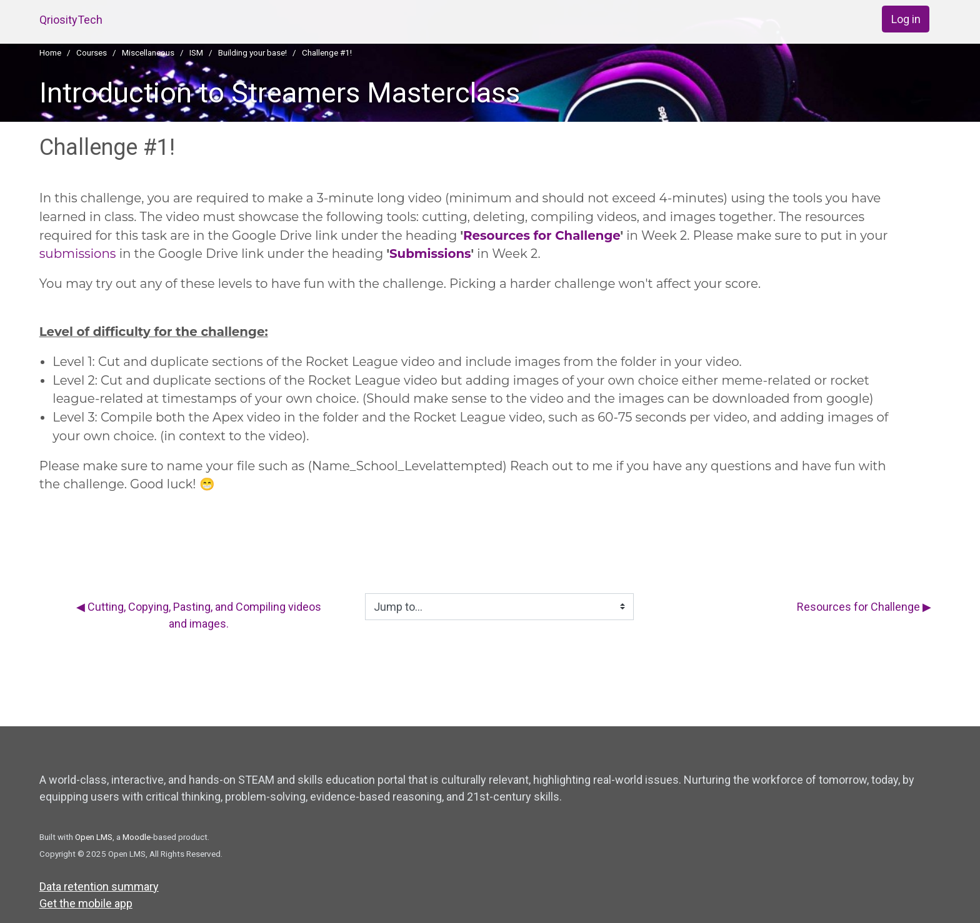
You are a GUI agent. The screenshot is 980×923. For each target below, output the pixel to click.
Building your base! (252, 52)
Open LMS (93, 837)
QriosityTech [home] (70, 19)
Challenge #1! (327, 52)
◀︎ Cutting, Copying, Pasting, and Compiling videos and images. (198, 615)
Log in (906, 19)
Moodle (136, 837)
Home (50, 52)
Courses (91, 52)
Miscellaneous (148, 52)
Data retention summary (99, 886)
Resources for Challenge (542, 235)
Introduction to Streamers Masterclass (279, 92)
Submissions (430, 253)
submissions (77, 253)
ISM (196, 52)
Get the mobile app (85, 903)
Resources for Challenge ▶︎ (864, 606)
